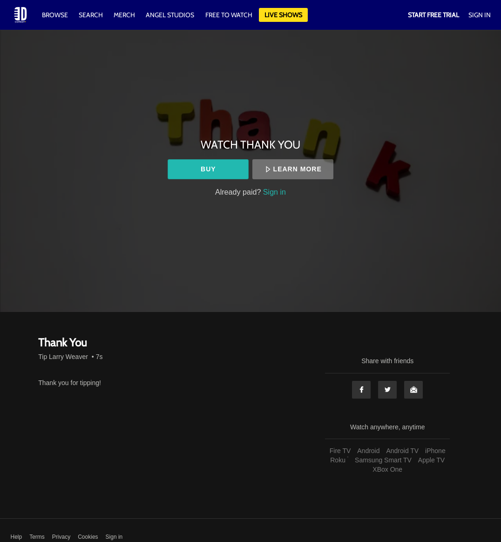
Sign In (479, 15)
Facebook (361, 389)
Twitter (387, 389)
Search (91, 15)
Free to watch (228, 15)
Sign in (274, 192)
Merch (124, 15)
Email (413, 389)
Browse (55, 15)
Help (16, 537)
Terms (37, 537)
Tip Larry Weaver (63, 356)
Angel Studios (170, 15)
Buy (208, 169)
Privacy (61, 537)
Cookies (88, 537)
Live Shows (283, 15)
